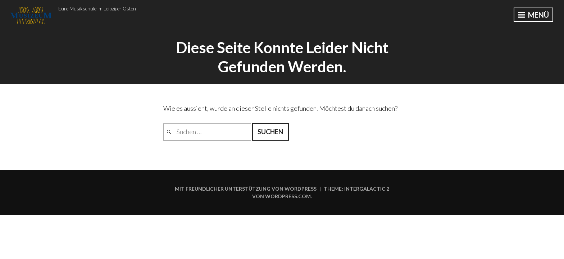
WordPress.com (288, 196)
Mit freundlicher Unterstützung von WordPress (246, 189)
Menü (533, 14)
